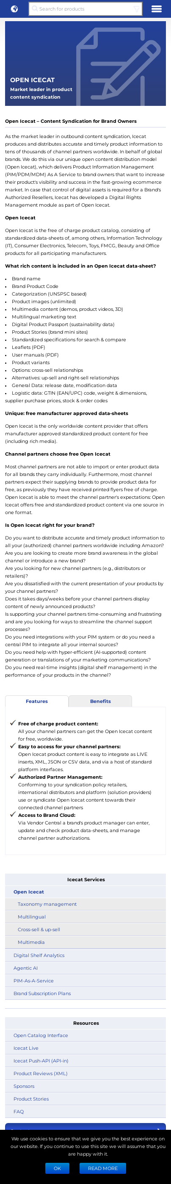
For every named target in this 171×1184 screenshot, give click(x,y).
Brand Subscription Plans (42, 993)
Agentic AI (26, 967)
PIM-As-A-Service (34, 980)
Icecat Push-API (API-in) (41, 1060)
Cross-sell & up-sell (39, 929)
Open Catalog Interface (41, 1035)
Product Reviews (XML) (41, 1073)
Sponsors (24, 1086)
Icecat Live (26, 1048)
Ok (57, 1168)
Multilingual (32, 916)
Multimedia (31, 942)
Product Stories (31, 1098)
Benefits (100, 701)
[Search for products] (85, 9)
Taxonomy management (47, 904)
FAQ (19, 1111)
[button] (14, 9)
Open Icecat (29, 891)
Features (37, 701)
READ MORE (103, 1168)
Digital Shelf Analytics (39, 955)
